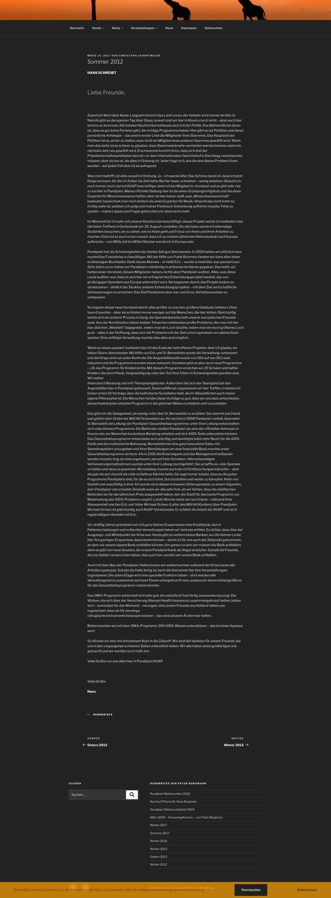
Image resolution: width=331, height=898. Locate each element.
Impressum (189, 28)
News (169, 28)
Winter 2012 (158, 864)
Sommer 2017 (160, 833)
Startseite (77, 28)
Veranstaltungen (144, 28)
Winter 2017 (158, 825)
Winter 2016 (158, 841)
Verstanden (250, 890)
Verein (98, 28)
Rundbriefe (103, 714)
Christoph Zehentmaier (140, 55)
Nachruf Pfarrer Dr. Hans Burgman (173, 801)
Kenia (118, 28)
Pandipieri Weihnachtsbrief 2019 (172, 809)
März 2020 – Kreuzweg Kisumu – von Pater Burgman (186, 817)
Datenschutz (213, 28)
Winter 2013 (158, 849)
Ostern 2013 (158, 856)
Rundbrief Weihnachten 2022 (170, 793)
